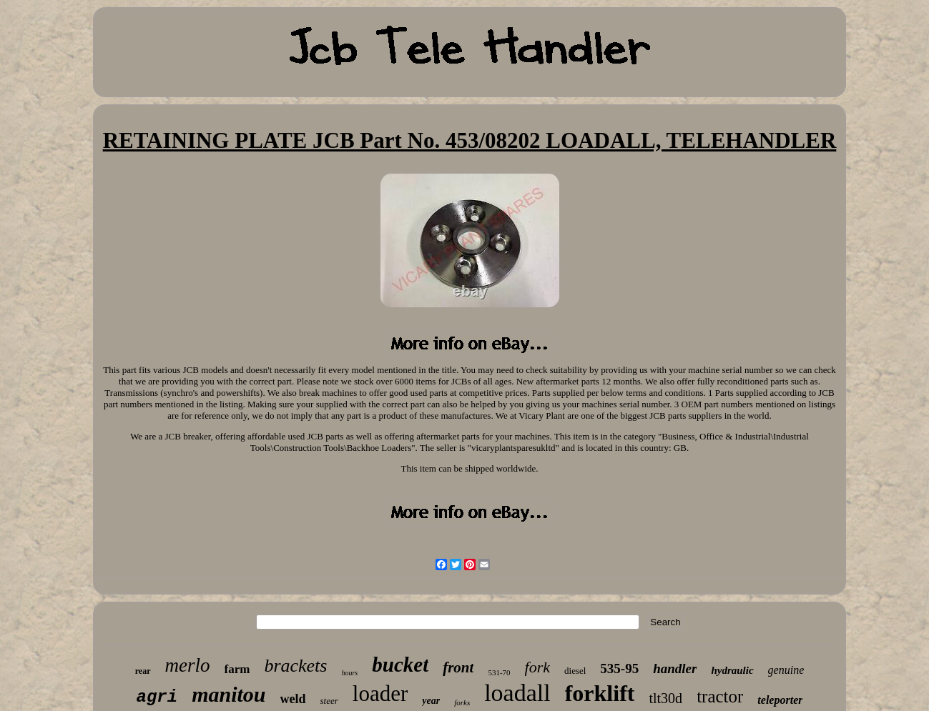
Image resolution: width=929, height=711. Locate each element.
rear (143, 671)
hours (349, 673)
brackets (295, 665)
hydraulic (732, 670)
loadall (517, 693)
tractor (720, 696)
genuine (786, 670)
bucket (400, 664)
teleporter (779, 700)
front (458, 667)
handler (675, 668)
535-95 (619, 668)
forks (462, 702)
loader (380, 693)
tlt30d (665, 698)
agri (157, 697)
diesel (575, 670)
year (431, 700)
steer (329, 700)
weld (293, 699)
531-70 (499, 672)
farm (237, 669)
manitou (228, 694)
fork (537, 667)
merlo (187, 665)
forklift (600, 693)
